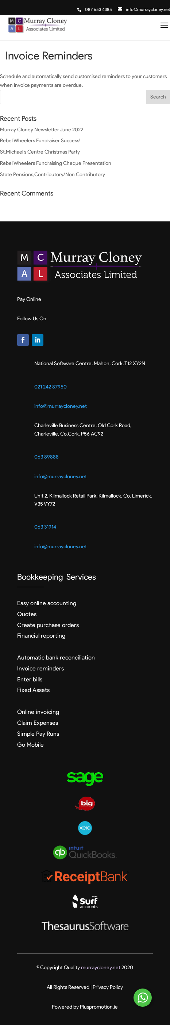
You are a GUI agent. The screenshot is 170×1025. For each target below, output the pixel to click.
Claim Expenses (37, 722)
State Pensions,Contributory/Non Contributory (52, 174)
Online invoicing (38, 711)
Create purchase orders (48, 625)
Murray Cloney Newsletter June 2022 (41, 130)
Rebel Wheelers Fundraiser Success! (40, 141)
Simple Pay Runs (38, 733)
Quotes (26, 614)
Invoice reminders (40, 668)
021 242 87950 (50, 387)
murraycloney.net (100, 967)
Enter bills (29, 679)
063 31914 (45, 527)
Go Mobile (30, 744)
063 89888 (46, 457)
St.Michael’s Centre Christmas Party (40, 152)
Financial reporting (41, 635)
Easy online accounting (46, 603)
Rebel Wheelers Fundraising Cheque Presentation (55, 163)
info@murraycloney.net (60, 406)
